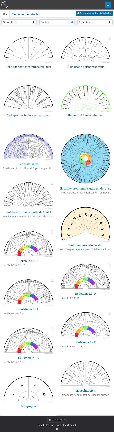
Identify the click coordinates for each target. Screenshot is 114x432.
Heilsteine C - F (85, 342)
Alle (4, 14)
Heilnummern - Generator (85, 245)
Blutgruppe (28, 406)
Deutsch (56, 420)
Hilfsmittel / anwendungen (85, 115)
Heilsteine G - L (28, 309)
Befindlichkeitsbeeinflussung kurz (28, 67)
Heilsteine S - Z (28, 261)
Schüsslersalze (28, 164)
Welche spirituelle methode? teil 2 (28, 212)
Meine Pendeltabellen (26, 14)
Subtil (41, 424)
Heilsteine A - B (28, 357)
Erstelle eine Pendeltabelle (94, 13)
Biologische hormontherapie (85, 67)
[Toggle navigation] (108, 5)
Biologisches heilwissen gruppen (28, 115)
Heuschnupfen (85, 390)
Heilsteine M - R (85, 293)
